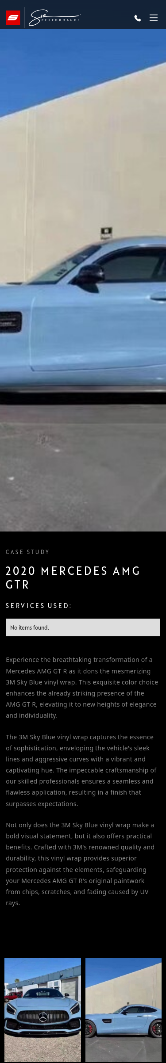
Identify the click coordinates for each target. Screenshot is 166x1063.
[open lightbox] (42, 1010)
